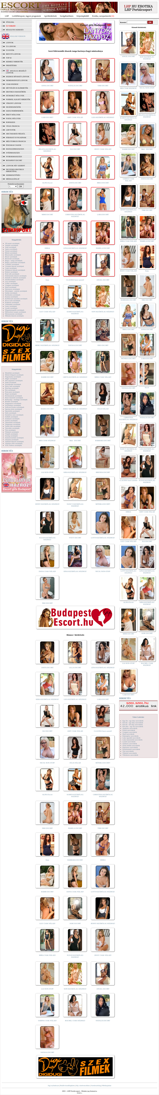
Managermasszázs (15, 149)
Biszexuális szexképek (13, 255)
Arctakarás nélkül (15, 134)
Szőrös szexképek (11, 420)
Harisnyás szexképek (12, 289)
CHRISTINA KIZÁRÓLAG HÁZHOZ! (75, 215)
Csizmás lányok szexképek (14, 266)
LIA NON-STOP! (47, 472)
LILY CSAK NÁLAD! (47, 312)
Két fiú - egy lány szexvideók (133, 723)
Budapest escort (14, 160)
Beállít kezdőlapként (67, 1085)
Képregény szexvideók (131, 736)
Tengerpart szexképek (12, 424)
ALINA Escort (47, 183)
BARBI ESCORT (47, 377)
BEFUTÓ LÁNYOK (13, 54)
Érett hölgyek (13, 115)
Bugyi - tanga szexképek (13, 260)
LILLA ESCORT (75, 667)
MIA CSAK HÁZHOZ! (47, 440)
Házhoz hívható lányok (17, 76)
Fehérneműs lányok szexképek (15, 276)
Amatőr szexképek (11, 245)
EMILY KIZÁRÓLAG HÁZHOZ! (75, 409)
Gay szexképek (10, 281)
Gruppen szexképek (12, 285)
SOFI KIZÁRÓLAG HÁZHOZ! (103, 312)
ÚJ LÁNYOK (11, 46)
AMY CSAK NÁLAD (75, 117)
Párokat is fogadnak (16, 137)
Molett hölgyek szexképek (14, 375)
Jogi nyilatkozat (53, 1085)
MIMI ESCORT (47, 214)
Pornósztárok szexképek (13, 396)
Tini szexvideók (128, 751)
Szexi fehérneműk (14, 111)
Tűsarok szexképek (12, 440)
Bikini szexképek (11, 253)
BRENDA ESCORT (103, 472)
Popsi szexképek (11, 394)
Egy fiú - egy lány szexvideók (133, 721)
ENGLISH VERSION (17, 36)
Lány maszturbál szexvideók (132, 740)
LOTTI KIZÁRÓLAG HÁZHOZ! (103, 538)
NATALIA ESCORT (75, 86)
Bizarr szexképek (11, 257)
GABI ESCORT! (47, 117)
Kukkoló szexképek (12, 302)
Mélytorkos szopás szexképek (15, 312)
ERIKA (47, 248)
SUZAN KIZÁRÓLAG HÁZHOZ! (47, 539)
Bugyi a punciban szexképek (15, 262)
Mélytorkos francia (16, 141)
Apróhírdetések (50, 16)
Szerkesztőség (96, 1085)
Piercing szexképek (12, 388)
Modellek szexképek (12, 373)
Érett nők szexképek (12, 274)
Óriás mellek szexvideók (131, 745)
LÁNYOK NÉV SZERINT (15, 166)
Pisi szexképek (10, 390)
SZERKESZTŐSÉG (13, 175)
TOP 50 (8, 58)
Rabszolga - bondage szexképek (16, 400)
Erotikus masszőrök (16, 92)
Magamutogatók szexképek (14, 310)
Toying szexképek (11, 436)
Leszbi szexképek (11, 308)
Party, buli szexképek (12, 386)
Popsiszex (10, 122)
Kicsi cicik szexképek (12, 300)
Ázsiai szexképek (11, 251)
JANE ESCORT (75, 923)
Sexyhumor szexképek (13, 405)
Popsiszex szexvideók (130, 747)
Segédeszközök (13, 107)
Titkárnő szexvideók (130, 753)
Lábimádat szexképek (12, 304)
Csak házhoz (12, 84)
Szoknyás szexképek (12, 419)
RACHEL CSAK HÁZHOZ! (75, 1021)
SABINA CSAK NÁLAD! (47, 1021)
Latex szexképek (11, 306)
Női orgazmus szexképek (14, 380)
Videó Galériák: (138, 717)
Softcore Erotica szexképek (14, 407)
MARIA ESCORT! (47, 409)
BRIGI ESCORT (103, 183)
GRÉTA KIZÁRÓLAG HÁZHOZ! (75, 377)
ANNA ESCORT (47, 86)
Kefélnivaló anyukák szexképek (16, 299)
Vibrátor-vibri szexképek (13, 443)
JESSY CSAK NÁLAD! (103, 149)
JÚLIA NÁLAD (103, 409)
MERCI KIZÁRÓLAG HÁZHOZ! (47, 345)
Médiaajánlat (106, 1085)
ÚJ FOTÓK (10, 50)
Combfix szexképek (12, 264)
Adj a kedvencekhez (83, 1085)
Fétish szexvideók (129, 730)
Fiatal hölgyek (13, 118)
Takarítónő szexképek (12, 422)
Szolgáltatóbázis (66, 16)
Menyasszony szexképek (13, 314)
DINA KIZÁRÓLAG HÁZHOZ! (75, 571)
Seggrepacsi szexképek (13, 403)
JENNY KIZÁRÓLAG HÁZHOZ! (47, 504)
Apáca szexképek (11, 249)
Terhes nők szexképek (12, 426)
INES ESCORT (102, 345)
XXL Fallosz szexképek (13, 445)
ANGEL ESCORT (102, 280)
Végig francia (13, 126)
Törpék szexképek (11, 434)
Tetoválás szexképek (12, 428)
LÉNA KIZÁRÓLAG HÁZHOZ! (75, 248)
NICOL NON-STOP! (103, 571)
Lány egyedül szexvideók (131, 738)
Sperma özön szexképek (13, 409)
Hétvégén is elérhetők (17, 88)
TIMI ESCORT (102, 86)
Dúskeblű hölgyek (15, 96)
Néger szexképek (11, 379)
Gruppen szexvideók (130, 732)
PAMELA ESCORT (103, 248)
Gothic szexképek (11, 283)
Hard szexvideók (128, 734)
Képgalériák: (17, 240)
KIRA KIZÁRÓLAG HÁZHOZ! (75, 472)
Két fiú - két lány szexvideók (133, 724)
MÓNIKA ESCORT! (103, 504)
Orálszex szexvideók (130, 743)
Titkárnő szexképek (12, 432)
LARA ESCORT (103, 214)
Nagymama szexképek (13, 377)
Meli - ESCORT (75, 440)
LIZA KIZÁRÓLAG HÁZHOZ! (103, 117)
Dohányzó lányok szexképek (15, 270)
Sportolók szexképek (12, 411)
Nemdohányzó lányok (17, 80)
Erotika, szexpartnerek (101, 16)
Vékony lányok (13, 103)
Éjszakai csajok (13, 145)
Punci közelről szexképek (14, 398)
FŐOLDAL (10, 22)
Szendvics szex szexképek (14, 415)
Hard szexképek (10, 287)
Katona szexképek (11, 297)
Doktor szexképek (11, 272)
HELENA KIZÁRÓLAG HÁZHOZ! (47, 150)
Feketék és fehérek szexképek (15, 278)
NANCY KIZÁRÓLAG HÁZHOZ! (75, 505)
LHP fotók (11, 130)
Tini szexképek (10, 430)
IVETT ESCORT (75, 538)
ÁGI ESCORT (75, 149)
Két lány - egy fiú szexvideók (133, 726)
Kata (47, 280)
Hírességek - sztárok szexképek (16, 291)
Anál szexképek (10, 247)
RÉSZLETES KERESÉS (14, 30)
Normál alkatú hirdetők (18, 99)
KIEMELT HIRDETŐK (14, 62)
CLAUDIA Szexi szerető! (75, 280)
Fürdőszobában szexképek (14, 279)
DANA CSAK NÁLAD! (47, 571)
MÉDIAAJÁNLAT (12, 179)
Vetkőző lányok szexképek (14, 441)
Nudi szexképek (10, 382)
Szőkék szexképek (11, 417)
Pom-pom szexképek (12, 392)
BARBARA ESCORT (103, 440)
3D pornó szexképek (12, 243)
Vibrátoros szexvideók (130, 755)
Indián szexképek (11, 293)
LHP (7, 16)
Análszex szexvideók (130, 728)
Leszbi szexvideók (129, 742)
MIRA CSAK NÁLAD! (103, 377)
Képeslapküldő (83, 16)
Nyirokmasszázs (14, 156)
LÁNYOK (9, 42)
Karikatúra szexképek (12, 295)
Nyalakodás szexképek (13, 384)
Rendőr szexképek (11, 401)
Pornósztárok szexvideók (131, 749)
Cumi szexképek (11, 268)
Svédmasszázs (13, 153)
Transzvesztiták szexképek (14, 438)
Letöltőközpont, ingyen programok (26, 16)
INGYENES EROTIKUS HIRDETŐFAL (15, 170)
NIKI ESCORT (47, 603)
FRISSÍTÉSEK (11, 65)
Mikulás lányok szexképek (14, 316)
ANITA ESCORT (75, 183)
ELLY (147, 387)
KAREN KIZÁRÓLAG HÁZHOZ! (75, 312)
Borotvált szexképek (12, 259)
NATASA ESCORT (75, 345)
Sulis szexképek (10, 413)
